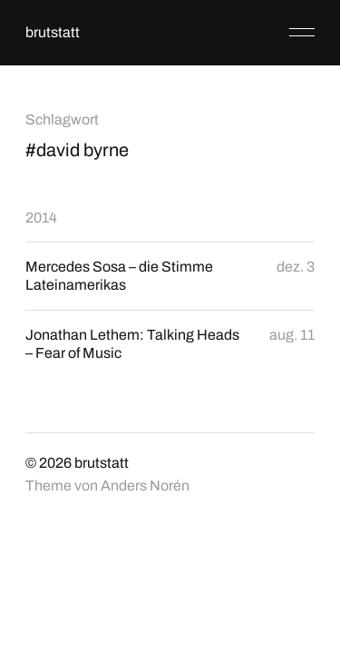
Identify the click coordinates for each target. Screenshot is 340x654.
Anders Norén (145, 485)
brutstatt (52, 32)
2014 (41, 217)
